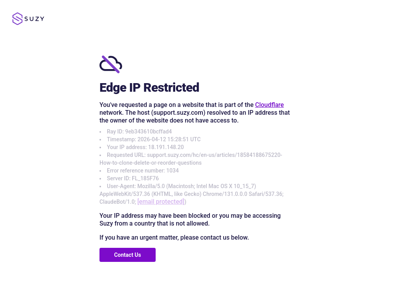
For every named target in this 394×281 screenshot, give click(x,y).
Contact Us (127, 255)
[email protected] (161, 201)
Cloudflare (269, 104)
